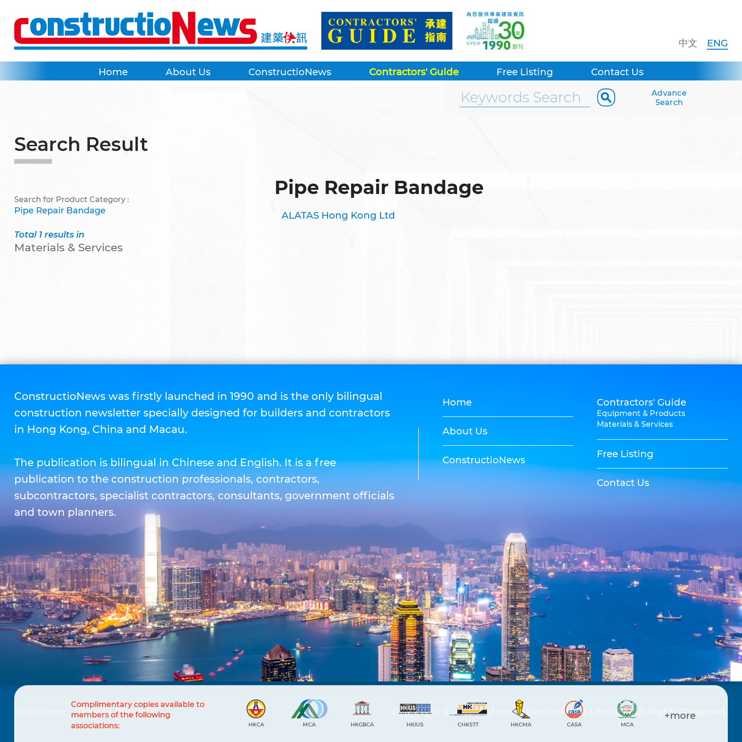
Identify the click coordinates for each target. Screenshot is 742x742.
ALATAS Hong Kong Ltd (338, 215)
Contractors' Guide (414, 72)
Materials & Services (635, 424)
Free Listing (524, 72)
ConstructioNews (289, 72)
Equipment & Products (641, 413)
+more (680, 715)
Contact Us (617, 72)
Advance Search (669, 97)
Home (113, 72)
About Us (188, 72)
